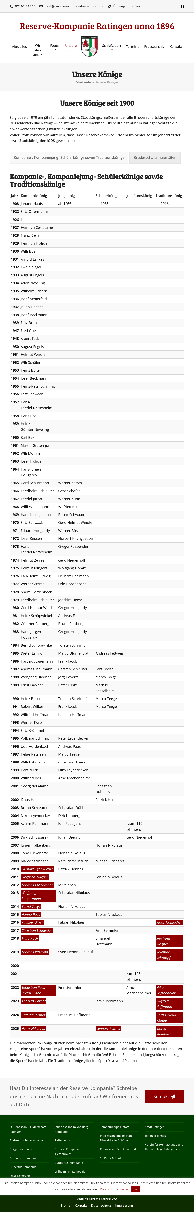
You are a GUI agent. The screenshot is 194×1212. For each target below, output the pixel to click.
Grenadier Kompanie (23, 1158)
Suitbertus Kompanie (69, 1163)
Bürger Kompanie (21, 1149)
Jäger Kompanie (20, 1175)
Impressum (124, 1205)
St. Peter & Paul (110, 1158)
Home (66, 1205)
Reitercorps (62, 1140)
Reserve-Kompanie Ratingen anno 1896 (97, 26)
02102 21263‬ (25, 6)
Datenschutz (101, 1205)
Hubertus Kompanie (23, 1167)
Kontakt (81, 1205)
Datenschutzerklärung (114, 1189)
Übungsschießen (126, 6)
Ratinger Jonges (155, 1136)
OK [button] (135, 1189)
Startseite (83, 82)
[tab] (69, 158)
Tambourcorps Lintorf (114, 1127)
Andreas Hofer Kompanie (26, 1140)
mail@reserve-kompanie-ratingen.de (74, 6)
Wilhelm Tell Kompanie (70, 1171)
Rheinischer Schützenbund (118, 1149)
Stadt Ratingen (155, 1127)
